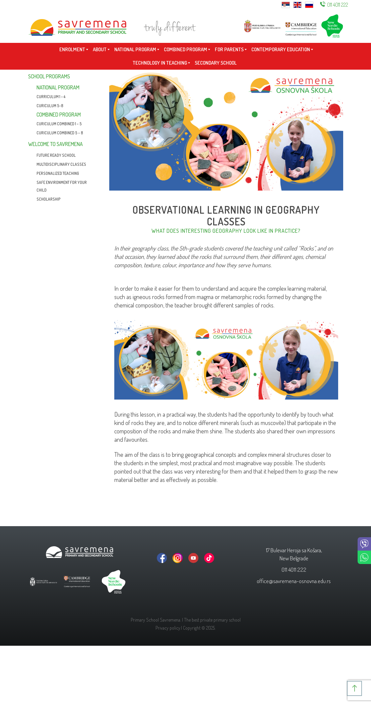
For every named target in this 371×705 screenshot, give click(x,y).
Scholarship (49, 199)
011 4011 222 (337, 4)
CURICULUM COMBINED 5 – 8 (60, 132)
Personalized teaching (58, 173)
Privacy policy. (168, 628)
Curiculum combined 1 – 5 (59, 123)
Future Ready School (56, 155)
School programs (49, 76)
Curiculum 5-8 (50, 105)
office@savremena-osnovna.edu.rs (294, 580)
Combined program (59, 114)
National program (58, 87)
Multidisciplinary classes (61, 164)
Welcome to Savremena (55, 144)
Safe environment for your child (62, 186)
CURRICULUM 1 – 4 (51, 96)
